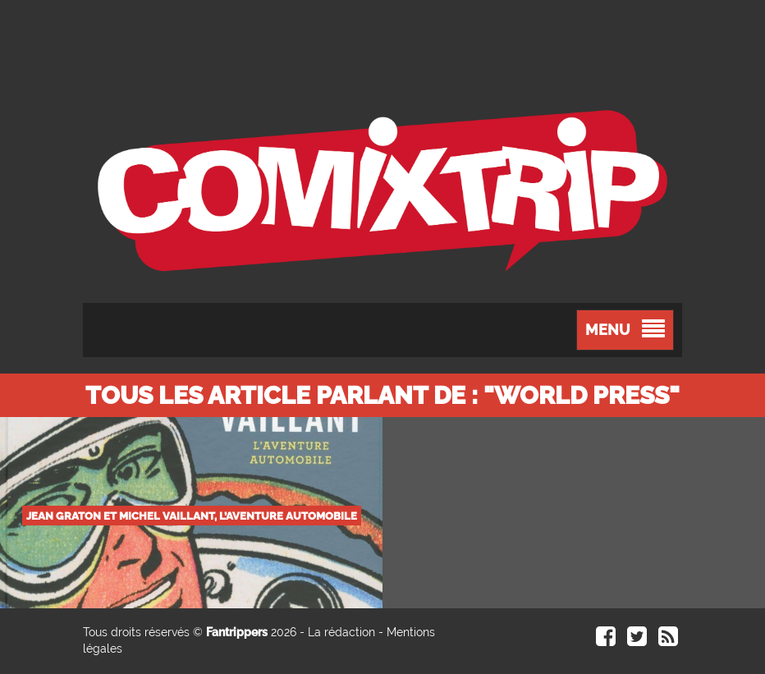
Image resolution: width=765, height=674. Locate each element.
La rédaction (341, 632)
